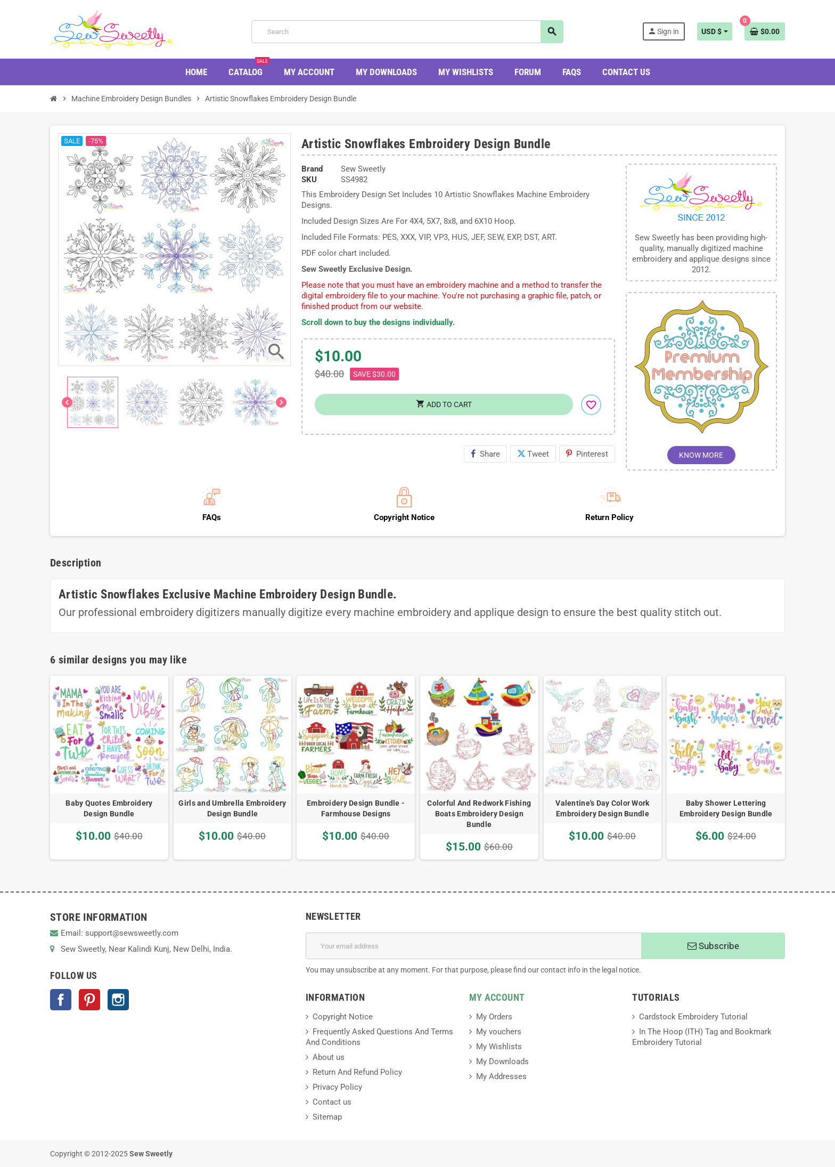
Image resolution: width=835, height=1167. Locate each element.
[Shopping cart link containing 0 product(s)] (764, 31)
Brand (312, 169)
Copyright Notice (343, 1017)
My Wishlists (499, 1046)
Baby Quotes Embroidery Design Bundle (109, 808)
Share (485, 454)
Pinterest (587, 454)
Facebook (60, 999)
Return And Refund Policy (357, 1072)
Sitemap (327, 1117)
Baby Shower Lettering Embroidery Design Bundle (726, 808)
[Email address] (473, 946)
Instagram (118, 999)
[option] (109, 768)
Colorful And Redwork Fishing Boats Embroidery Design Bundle (479, 814)
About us (329, 1057)
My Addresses (501, 1076)
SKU (309, 179)
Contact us (332, 1102)
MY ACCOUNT (497, 997)
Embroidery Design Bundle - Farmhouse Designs (356, 808)
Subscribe (713, 946)
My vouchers (498, 1031)
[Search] (407, 31)
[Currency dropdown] (714, 31)
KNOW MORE (701, 455)
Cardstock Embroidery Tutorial (693, 1017)
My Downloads (502, 1061)
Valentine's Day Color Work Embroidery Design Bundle (602, 808)
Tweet (533, 454)
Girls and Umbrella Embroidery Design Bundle (232, 808)
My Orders (494, 1017)
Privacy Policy (337, 1087)
